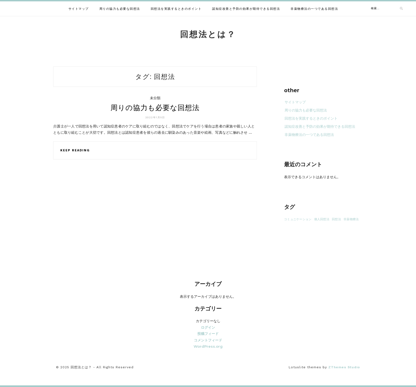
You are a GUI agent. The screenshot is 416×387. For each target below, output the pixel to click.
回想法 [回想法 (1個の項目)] (336, 219)
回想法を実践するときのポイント (176, 9)
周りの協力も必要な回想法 (119, 9)
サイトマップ (78, 9)
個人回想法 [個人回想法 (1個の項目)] (321, 219)
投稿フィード (208, 333)
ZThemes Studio (344, 367)
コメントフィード (208, 340)
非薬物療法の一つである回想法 (314, 9)
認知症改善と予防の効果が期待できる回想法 (246, 9)
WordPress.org (208, 346)
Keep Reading (75, 150)
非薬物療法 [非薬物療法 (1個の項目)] (351, 219)
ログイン (208, 327)
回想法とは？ (208, 34)
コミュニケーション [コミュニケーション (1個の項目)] (297, 219)
